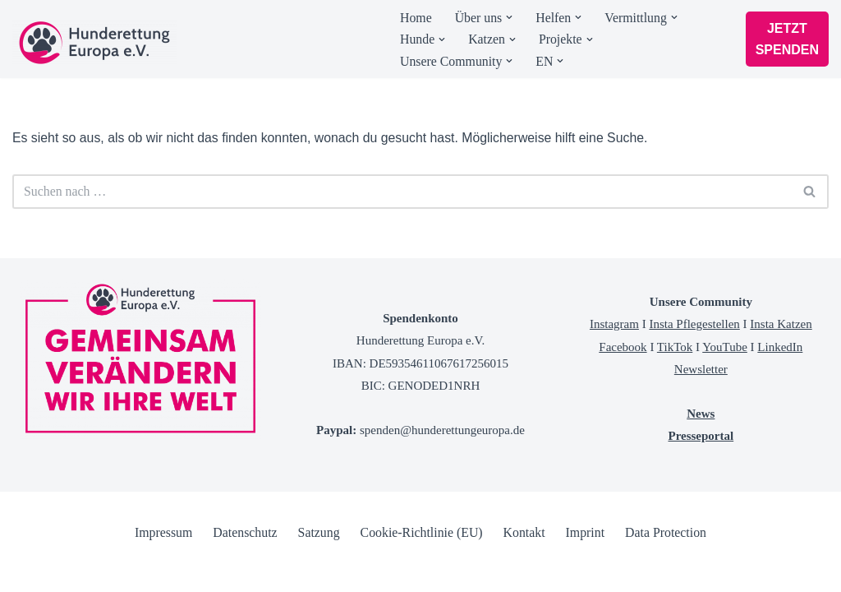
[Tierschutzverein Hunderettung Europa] (94, 43)
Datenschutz (243, 571)
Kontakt (524, 571)
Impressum (161, 571)
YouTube (724, 385)
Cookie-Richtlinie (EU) (422, 571)
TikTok (674, 385)
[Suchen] (402, 192)
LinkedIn (779, 385)
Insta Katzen (780, 363)
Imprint (586, 571)
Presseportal (700, 475)
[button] (510, 17)
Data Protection (668, 571)
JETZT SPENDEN (787, 39)
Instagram (614, 363)
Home (416, 18)
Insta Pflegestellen (694, 363)
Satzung (317, 571)
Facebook (622, 385)
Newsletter (701, 407)
